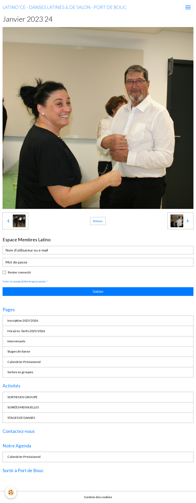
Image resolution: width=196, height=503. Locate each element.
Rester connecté (19, 272)
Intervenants (16, 341)
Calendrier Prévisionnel (24, 362)
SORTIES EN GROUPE (22, 397)
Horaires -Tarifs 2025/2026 (26, 331)
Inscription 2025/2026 (22, 320)
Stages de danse (18, 351)
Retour (98, 221)
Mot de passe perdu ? (35, 281)
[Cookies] (11, 492)
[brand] (65, 7)
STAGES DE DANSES (21, 418)
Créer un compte (12, 281)
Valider (98, 291)
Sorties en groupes (20, 372)
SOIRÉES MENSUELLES (23, 407)
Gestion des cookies (98, 497)
